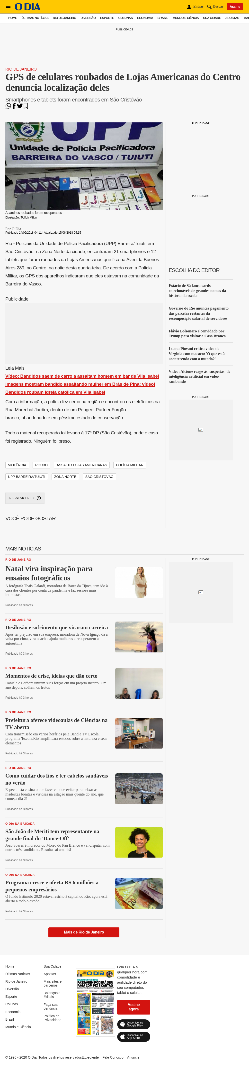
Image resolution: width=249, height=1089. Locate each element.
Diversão (88, 18)
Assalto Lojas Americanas (82, 465)
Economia (145, 18)
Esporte (107, 18)
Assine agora (133, 1007)
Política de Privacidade (52, 1018)
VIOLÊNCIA (17, 465)
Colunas (125, 18)
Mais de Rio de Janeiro (84, 932)
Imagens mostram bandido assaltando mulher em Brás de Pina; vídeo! (80, 384)
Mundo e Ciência (186, 18)
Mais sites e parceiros (53, 983)
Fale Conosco (112, 1057)
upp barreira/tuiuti (26, 477)
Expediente (90, 1057)
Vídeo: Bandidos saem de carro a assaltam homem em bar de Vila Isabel (82, 376)
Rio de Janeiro (64, 18)
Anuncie (133, 1057)
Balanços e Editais (52, 995)
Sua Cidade (212, 18)
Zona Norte (65, 477)
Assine (235, 7)
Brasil (163, 18)
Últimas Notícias (34, 18)
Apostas (232, 18)
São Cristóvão (99, 477)
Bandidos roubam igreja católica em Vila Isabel (55, 392)
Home (12, 18)
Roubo (41, 465)
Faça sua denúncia (51, 1006)
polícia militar (129, 465)
